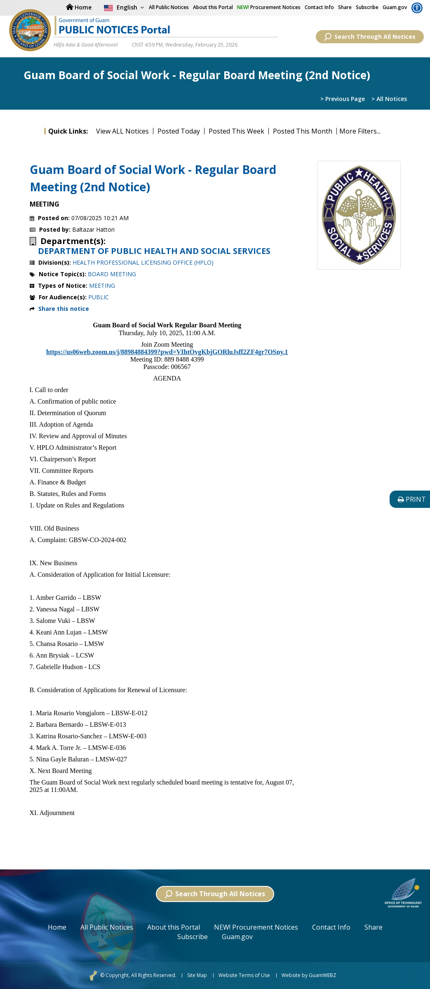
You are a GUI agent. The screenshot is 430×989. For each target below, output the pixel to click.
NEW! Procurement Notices (256, 927)
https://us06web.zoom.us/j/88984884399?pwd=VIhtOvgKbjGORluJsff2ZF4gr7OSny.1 (167, 351)
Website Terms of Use (244, 975)
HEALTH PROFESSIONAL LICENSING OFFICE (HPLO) (143, 262)
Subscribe (367, 7)
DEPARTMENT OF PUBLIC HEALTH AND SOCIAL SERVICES (154, 251)
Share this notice (63, 308)
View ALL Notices (122, 131)
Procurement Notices (269, 7)
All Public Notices (106, 927)
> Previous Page (342, 99)
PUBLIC (98, 297)
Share (345, 7)
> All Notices (389, 99)
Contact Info (319, 7)
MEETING (102, 285)
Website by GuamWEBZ (309, 975)
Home (57, 927)
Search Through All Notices (370, 37)
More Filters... (360, 131)
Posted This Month (302, 131)
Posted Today (178, 131)
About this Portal (213, 7)
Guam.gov (395, 7)
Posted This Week (236, 131)
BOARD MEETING (112, 274)
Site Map (197, 975)
